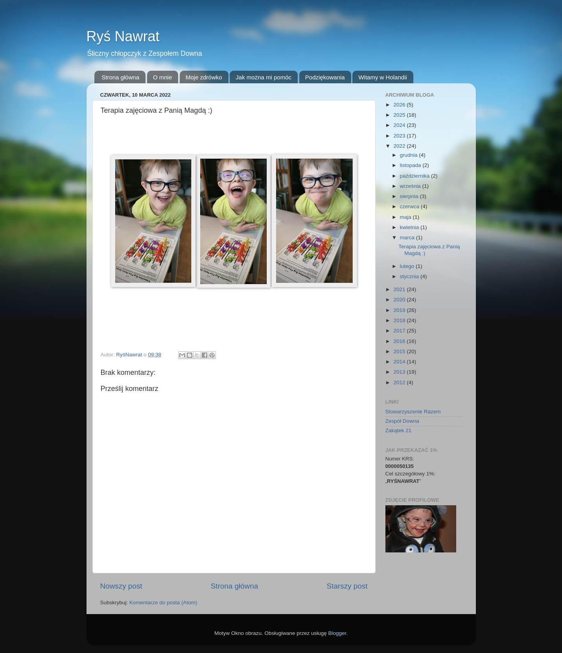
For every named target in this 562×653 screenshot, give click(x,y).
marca (408, 237)
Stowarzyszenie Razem (413, 412)
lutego (408, 266)
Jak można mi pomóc (263, 77)
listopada (411, 165)
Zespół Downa (402, 421)
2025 (400, 115)
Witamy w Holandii (382, 77)
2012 (400, 382)
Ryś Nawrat (123, 36)
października (415, 176)
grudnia (409, 155)
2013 (400, 372)
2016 (400, 341)
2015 (400, 351)
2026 (400, 105)
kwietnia (410, 227)
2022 (400, 146)
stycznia (410, 276)
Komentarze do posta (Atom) (163, 602)
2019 (400, 310)
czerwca (410, 206)
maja (406, 217)
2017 (400, 331)
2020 (400, 300)
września (411, 186)
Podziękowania (325, 77)
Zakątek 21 (398, 430)
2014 (400, 362)
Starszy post (347, 586)
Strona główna (120, 77)
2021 (400, 289)
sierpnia (410, 196)
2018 (400, 320)
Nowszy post (121, 586)
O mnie (162, 77)
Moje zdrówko (204, 77)
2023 (400, 136)
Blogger (337, 633)
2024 (400, 125)
